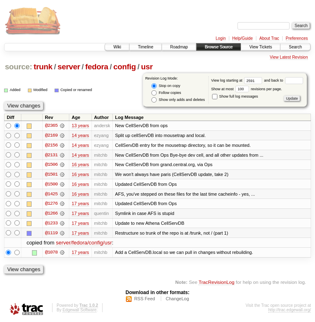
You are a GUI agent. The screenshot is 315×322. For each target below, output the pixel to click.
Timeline (145, 47)
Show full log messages (235, 96)
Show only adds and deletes (178, 100)
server (68, 66)
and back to (283, 80)
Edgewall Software (79, 311)
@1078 (51, 253)
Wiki (117, 47)
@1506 (51, 165)
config (124, 66)
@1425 (51, 194)
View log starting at (237, 80)
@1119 (51, 234)
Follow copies (166, 93)
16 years (80, 164)
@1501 (51, 174)
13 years (80, 125)
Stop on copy (165, 86)
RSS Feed (144, 299)
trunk (43, 66)
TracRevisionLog (216, 283)
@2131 (51, 155)
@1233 (51, 224)
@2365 (51, 125)
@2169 (51, 135)
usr (147, 66)
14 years (80, 135)
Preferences (297, 38)
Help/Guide (242, 38)
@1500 (51, 184)
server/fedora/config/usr (84, 244)
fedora (96, 66)
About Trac (269, 38)
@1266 (51, 214)
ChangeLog (177, 299)
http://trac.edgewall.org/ (289, 311)
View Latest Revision (289, 57)
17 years (80, 204)
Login (221, 38)
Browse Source (219, 47)
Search (295, 47)
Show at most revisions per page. (246, 89)
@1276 (51, 204)
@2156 (51, 145)
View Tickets (260, 47)
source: (18, 66)
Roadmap (179, 47)
